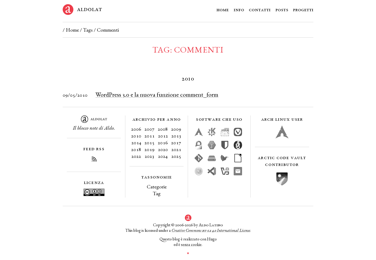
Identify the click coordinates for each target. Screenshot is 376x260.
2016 (163, 142)
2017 (176, 142)
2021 (176, 149)
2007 (149, 128)
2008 (163, 128)
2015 (149, 142)
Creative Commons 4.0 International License (211, 230)
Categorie (157, 186)
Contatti (260, 9)
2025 (176, 156)
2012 (163, 135)
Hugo (212, 239)
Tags (88, 29)
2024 (163, 156)
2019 (149, 149)
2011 (149, 135)
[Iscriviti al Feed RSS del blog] (94, 160)
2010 (136, 135)
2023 (149, 156)
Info (239, 9)
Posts (281, 9)
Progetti (303, 9)
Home (222, 9)
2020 (163, 149)
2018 (136, 149)
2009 (176, 128)
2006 (136, 128)
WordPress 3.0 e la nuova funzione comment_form (157, 94)
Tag (157, 193)
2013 (176, 135)
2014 (136, 142)
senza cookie (191, 244)
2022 (136, 156)
